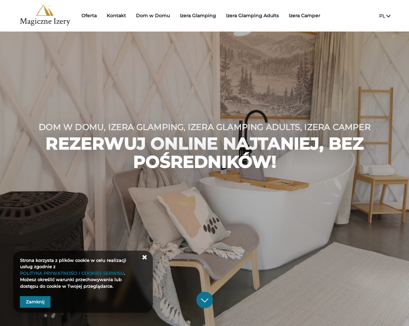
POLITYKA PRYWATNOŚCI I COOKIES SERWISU (72, 273)
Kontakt (119, 16)
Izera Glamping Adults (255, 16)
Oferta (92, 16)
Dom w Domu (156, 16)
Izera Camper (307, 16)
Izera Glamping (201, 16)
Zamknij (35, 301)
